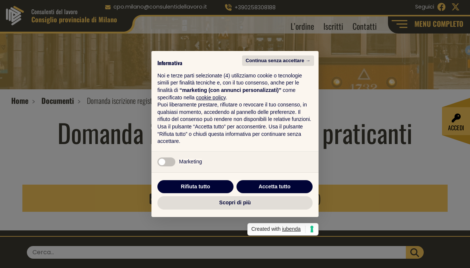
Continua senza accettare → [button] (278, 60)
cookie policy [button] (211, 97)
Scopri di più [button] (235, 202)
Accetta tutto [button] (274, 186)
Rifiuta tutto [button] (195, 186)
